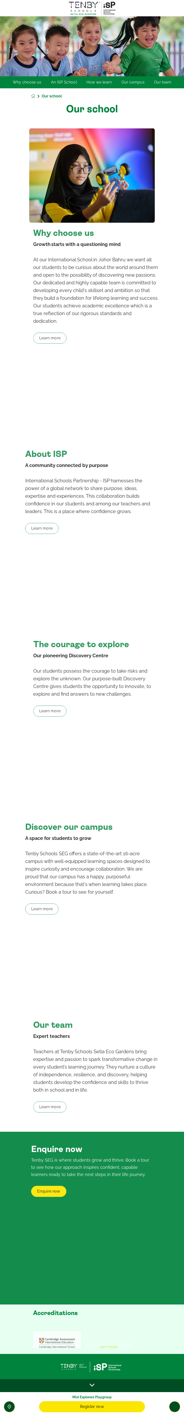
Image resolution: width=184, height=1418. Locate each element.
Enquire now (48, 1212)
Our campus (132, 82)
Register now (92, 1406)
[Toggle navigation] (174, 1406)
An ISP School (64, 82)
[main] (92, 717)
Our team (163, 82)
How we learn (99, 82)
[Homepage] (36, 96)
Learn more (69, 338)
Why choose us (27, 82)
